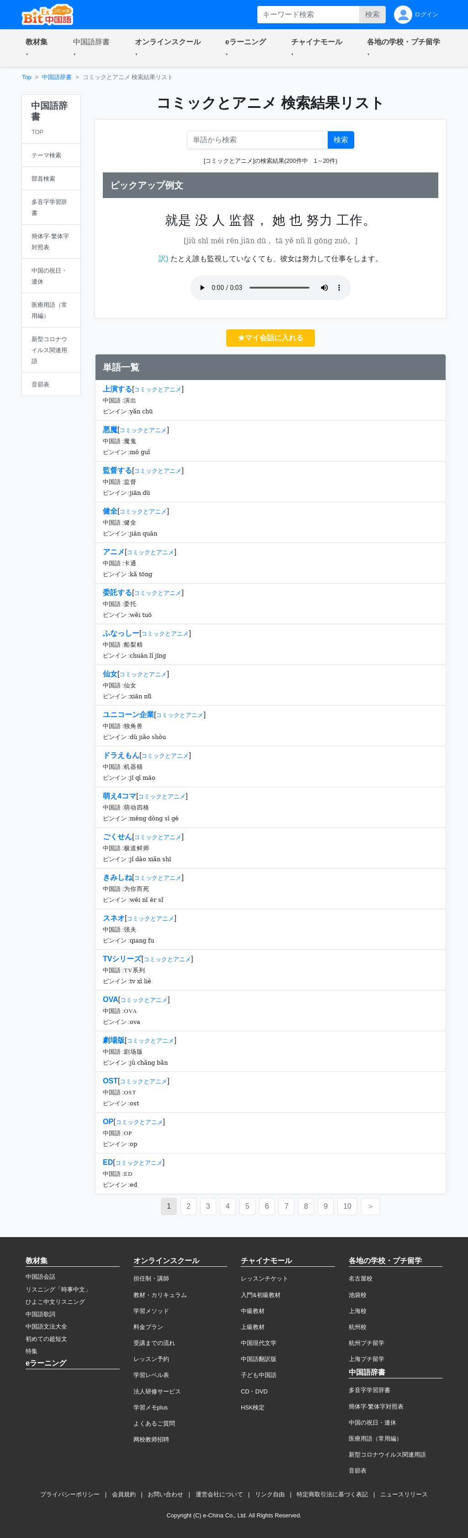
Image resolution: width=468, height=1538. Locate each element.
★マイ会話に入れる (270, 338)
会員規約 (124, 1494)
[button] (38, 48)
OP (108, 1121)
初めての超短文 (46, 1338)
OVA (110, 999)
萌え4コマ (119, 796)
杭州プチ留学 (366, 1343)
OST (110, 1081)
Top (27, 77)
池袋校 (358, 1294)
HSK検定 (253, 1407)
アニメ (114, 552)
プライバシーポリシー (70, 1494)
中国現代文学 (259, 1343)
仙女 (110, 674)
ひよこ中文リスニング (55, 1301)
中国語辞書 (57, 77)
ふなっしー (121, 633)
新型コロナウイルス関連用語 (387, 1454)
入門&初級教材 (261, 1294)
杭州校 (358, 1327)
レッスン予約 (151, 1359)
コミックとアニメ (157, 389)
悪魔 (110, 430)
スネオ (114, 918)
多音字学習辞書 (369, 1390)
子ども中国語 (259, 1375)
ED (108, 1162)
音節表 (358, 1470)
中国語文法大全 (46, 1326)
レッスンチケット (264, 1278)
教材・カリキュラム (160, 1294)
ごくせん (117, 837)
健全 (110, 511)
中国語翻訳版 (259, 1359)
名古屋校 (360, 1278)
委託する (117, 592)
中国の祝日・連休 (372, 1422)
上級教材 (253, 1327)
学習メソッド (151, 1311)
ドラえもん (121, 755)
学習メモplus (150, 1407)
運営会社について (219, 1494)
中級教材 (253, 1311)
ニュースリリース (404, 1494)
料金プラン (148, 1327)
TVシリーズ (122, 959)
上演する (117, 389)
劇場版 (114, 1040)
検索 (372, 14)
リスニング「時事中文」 (58, 1289)
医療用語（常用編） (375, 1438)
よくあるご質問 (154, 1423)
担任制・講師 (151, 1278)
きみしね (117, 877)
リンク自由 (270, 1494)
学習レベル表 (151, 1375)
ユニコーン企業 (128, 714)
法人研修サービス (157, 1391)
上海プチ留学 (366, 1359)
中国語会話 (40, 1276)
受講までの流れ (154, 1343)
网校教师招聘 (151, 1439)
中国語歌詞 (40, 1314)
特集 (31, 1351)
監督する (117, 470)
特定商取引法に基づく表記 (332, 1494)
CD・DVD (254, 1391)
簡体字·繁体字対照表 (376, 1406)
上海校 (358, 1311)
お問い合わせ (165, 1494)
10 (347, 1206)
